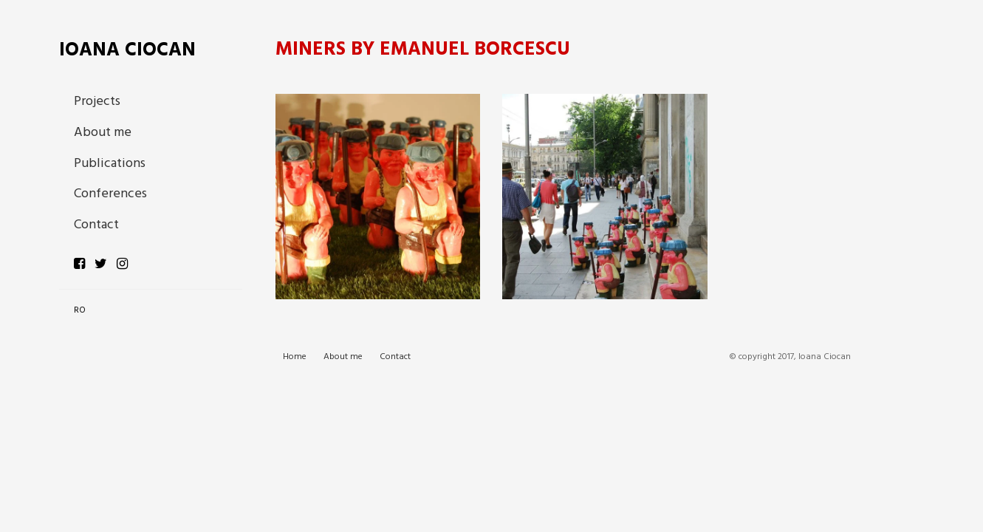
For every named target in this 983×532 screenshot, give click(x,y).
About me (102, 132)
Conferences (110, 194)
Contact (96, 225)
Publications (109, 163)
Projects (97, 101)
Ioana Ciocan (127, 50)
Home (294, 357)
